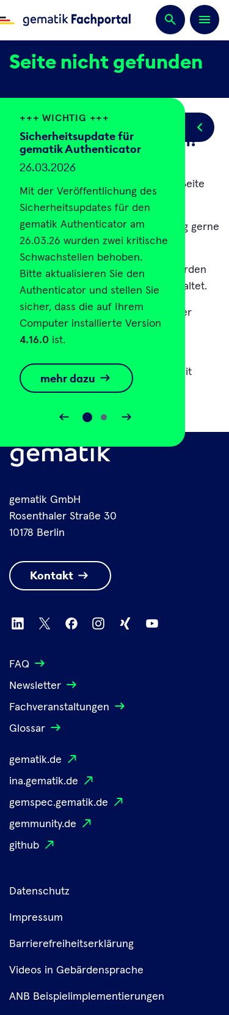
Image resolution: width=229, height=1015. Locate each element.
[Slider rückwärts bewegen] (64, 417)
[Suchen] (170, 20)
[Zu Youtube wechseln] (152, 623)
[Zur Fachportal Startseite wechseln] (65, 20)
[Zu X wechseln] (44, 623)
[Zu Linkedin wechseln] (17, 623)
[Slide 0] (87, 417)
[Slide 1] (104, 417)
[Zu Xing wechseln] (125, 623)
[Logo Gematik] (60, 457)
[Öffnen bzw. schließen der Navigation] (204, 19)
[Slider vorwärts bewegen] (126, 417)
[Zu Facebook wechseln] (71, 623)
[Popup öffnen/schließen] (199, 127)
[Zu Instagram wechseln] (98, 623)
